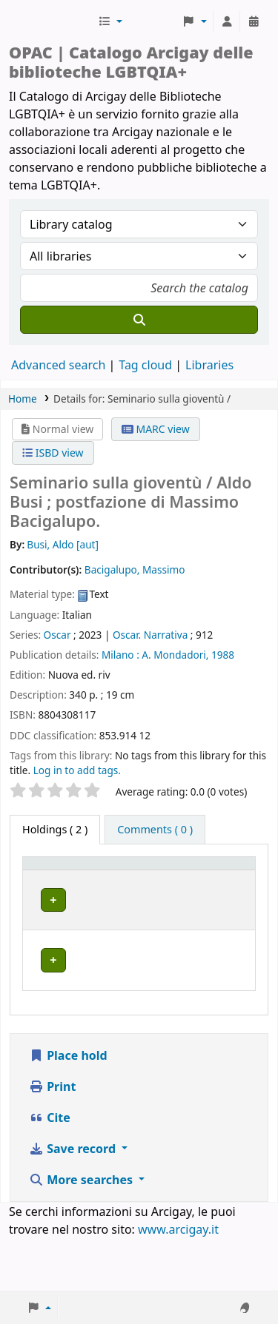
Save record (74, 1201)
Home (22, 399)
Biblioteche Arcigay (52, 21)
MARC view (156, 429)
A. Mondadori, (175, 655)
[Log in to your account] (226, 21)
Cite (49, 1170)
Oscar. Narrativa (150, 635)
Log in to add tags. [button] (77, 770)
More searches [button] (82, 1232)
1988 (222, 655)
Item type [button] (41, 877)
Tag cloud (145, 365)
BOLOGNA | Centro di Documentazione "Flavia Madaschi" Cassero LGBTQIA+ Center (133, 941)
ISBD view (52, 453)
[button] (110, 21)
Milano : (120, 655)
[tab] (155, 829)
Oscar (57, 635)
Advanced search (58, 365)
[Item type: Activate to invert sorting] (51, 877)
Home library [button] (119, 884)
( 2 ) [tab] (54, 829)
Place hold (68, 1108)
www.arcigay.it (178, 1282)
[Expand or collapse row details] (225, 940)
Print (52, 1139)
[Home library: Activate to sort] (136, 877)
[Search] (139, 320)
